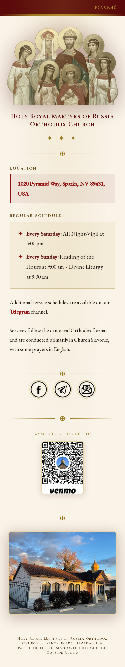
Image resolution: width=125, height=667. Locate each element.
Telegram (20, 312)
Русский (106, 7)
